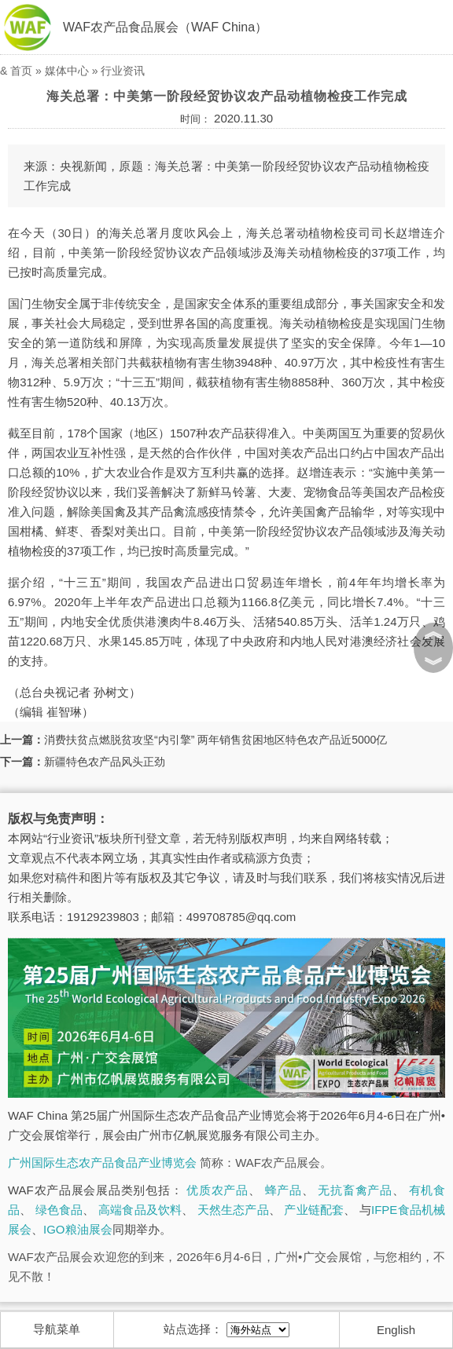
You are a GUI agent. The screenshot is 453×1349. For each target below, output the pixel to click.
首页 (21, 70)
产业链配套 (314, 1209)
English (396, 1329)
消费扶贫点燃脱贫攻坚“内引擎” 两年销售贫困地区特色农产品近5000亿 (215, 739)
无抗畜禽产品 (355, 1190)
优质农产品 (217, 1190)
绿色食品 (59, 1209)
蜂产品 (283, 1190)
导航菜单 (56, 1329)
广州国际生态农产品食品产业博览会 (102, 1162)
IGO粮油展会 (77, 1229)
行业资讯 (123, 70)
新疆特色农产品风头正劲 (104, 761)
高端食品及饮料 (140, 1209)
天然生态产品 (233, 1209)
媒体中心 (67, 70)
